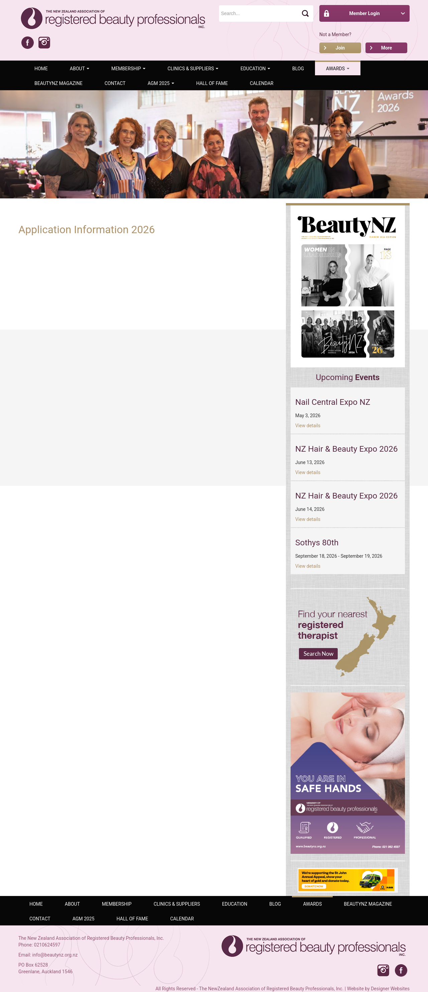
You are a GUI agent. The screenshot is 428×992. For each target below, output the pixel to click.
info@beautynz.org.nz (55, 955)
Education (255, 68)
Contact (115, 83)
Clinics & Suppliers (193, 68)
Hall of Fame (212, 83)
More (386, 48)
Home (41, 68)
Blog (298, 68)
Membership (128, 68)
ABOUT (79, 68)
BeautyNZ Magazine (58, 83)
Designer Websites (390, 988)
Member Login (364, 13)
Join (340, 48)
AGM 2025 (160, 83)
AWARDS (337, 68)
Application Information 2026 (86, 229)
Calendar (262, 83)
